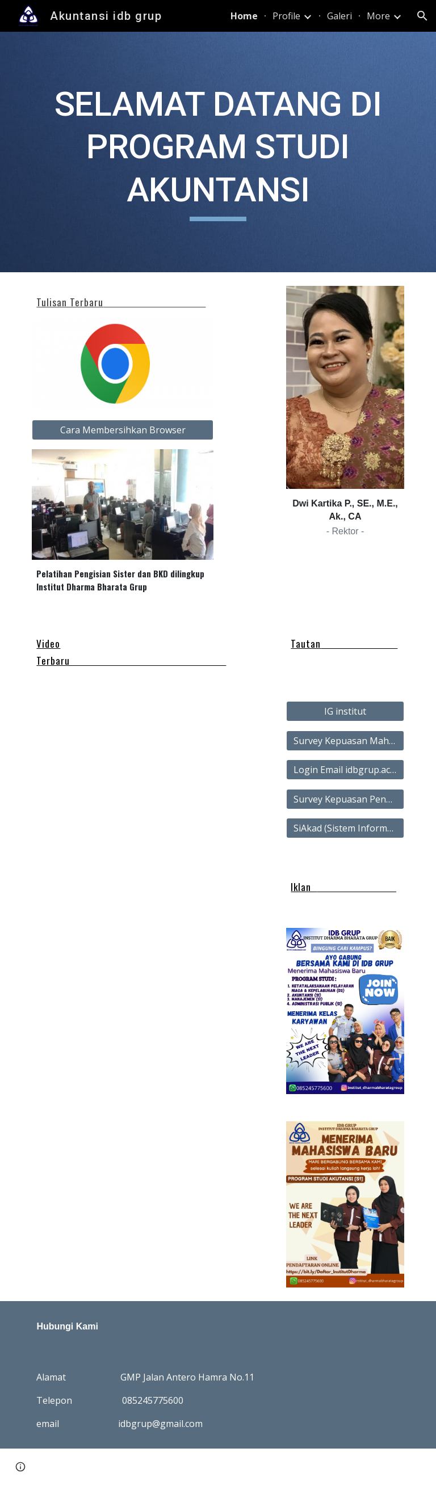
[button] (422, 15)
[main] (218, 152)
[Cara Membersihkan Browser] (122, 430)
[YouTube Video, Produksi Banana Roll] (75, 737)
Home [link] (244, 16)
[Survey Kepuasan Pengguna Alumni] (345, 799)
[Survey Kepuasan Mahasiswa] (345, 740)
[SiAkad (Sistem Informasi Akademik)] (345, 828)
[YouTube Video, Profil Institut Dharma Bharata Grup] (170, 811)
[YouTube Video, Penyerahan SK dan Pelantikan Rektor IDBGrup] (75, 814)
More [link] (378, 16)
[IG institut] (345, 711)
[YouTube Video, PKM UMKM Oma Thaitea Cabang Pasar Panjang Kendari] (170, 734)
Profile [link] (286, 16)
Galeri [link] (339, 16)
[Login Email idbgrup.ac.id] (345, 769)
